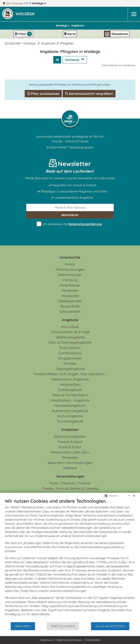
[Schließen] (134, 496)
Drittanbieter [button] (93, 640)
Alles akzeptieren (110, 626)
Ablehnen (23, 626)
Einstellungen (63, 626)
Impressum (46, 640)
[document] (70, 560)
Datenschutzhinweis (69, 640)
